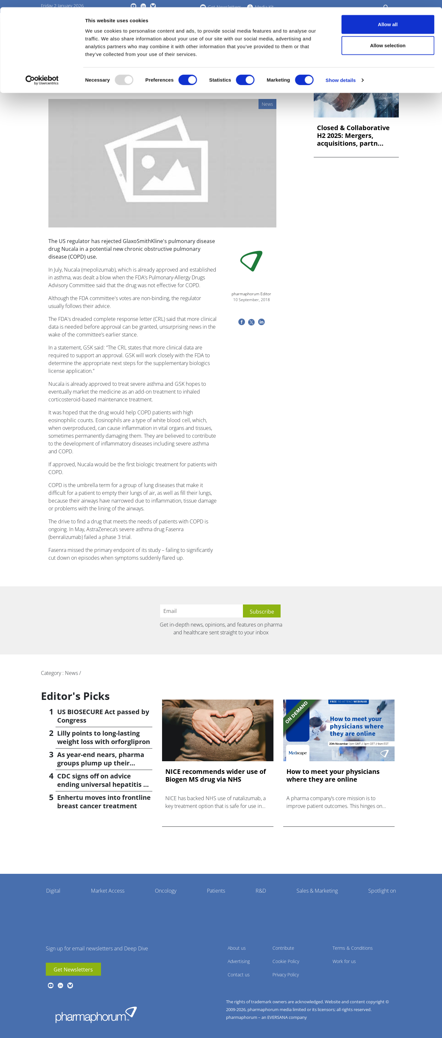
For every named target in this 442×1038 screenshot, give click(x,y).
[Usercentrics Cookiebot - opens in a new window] (42, 73)
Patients (216, 890)
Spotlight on (382, 890)
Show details (341, 73)
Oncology (165, 890)
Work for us (344, 961)
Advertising (239, 961)
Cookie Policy (285, 961)
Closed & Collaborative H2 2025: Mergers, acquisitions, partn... (353, 135)
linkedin (60, 985)
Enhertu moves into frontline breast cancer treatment (104, 801)
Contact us (239, 974)
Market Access (107, 890)
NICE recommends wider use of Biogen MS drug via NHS (215, 775)
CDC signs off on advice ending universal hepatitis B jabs (102, 784)
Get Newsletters (73, 969)
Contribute (283, 948)
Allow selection (387, 38)
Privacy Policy (285, 974)
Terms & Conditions (353, 948)
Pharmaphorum (96, 1015)
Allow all (388, 17)
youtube (50, 985)
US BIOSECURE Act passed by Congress (103, 716)
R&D (261, 890)
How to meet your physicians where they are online (333, 775)
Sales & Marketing (317, 890)
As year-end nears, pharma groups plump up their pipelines (100, 763)
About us (237, 948)
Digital (53, 890)
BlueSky (70, 985)
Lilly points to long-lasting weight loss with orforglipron (103, 737)
